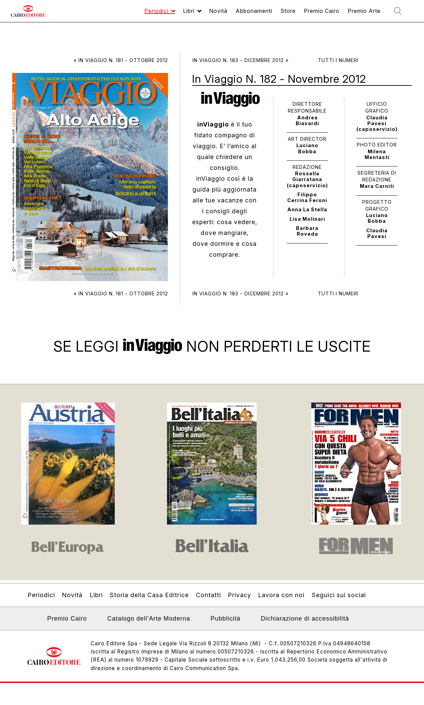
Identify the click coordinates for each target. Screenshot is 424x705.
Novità (193, 14)
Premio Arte (356, 14)
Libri (160, 14)
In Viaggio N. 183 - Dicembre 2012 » (240, 60)
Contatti (208, 595)
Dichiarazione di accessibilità (305, 618)
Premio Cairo (309, 14)
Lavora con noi (281, 595)
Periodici (124, 14)
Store (270, 14)
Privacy (239, 595)
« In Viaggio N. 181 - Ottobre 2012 (121, 60)
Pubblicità (225, 618)
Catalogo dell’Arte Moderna (148, 618)
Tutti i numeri (338, 60)
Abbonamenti (233, 14)
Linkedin (31, 620)
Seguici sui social (339, 595)
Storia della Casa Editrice (149, 595)
